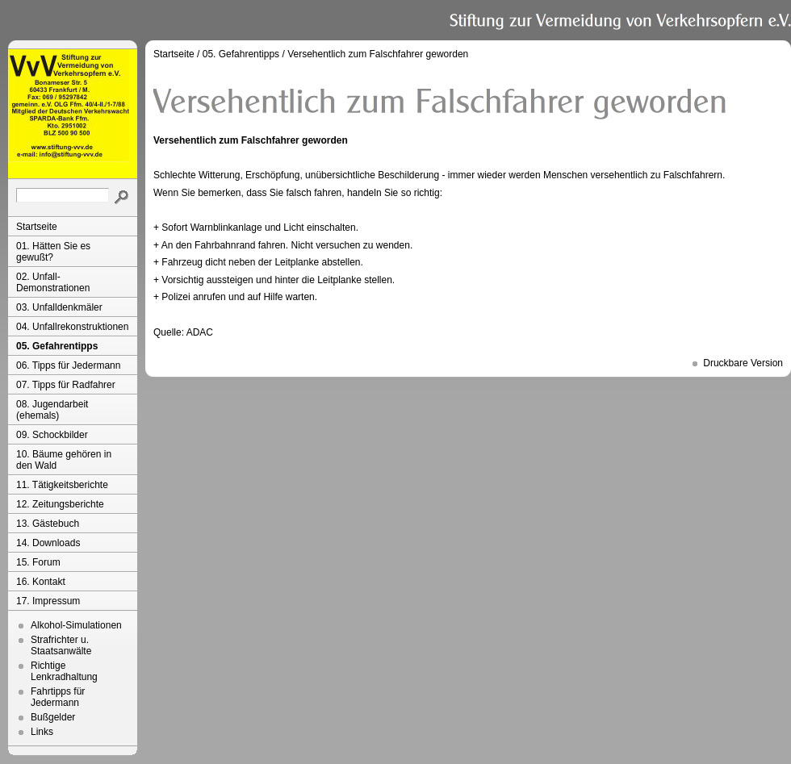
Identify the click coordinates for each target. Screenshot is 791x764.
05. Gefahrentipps (57, 346)
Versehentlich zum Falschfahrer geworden (377, 54)
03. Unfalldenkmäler (59, 307)
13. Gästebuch (47, 523)
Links (42, 731)
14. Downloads (48, 543)
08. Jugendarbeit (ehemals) (52, 410)
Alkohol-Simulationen (76, 625)
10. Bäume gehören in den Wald (63, 460)
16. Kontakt (40, 581)
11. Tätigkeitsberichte (62, 485)
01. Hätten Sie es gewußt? (53, 251)
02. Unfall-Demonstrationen (53, 282)
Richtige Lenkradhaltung (64, 671)
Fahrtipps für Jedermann (58, 697)
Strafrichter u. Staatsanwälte (61, 645)
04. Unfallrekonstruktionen (72, 326)
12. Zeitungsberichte (60, 504)
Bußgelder (53, 717)
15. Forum (38, 562)
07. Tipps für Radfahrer (65, 384)
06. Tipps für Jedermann (68, 365)
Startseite (36, 226)
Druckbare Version (743, 363)
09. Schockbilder (52, 434)
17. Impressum (48, 601)
